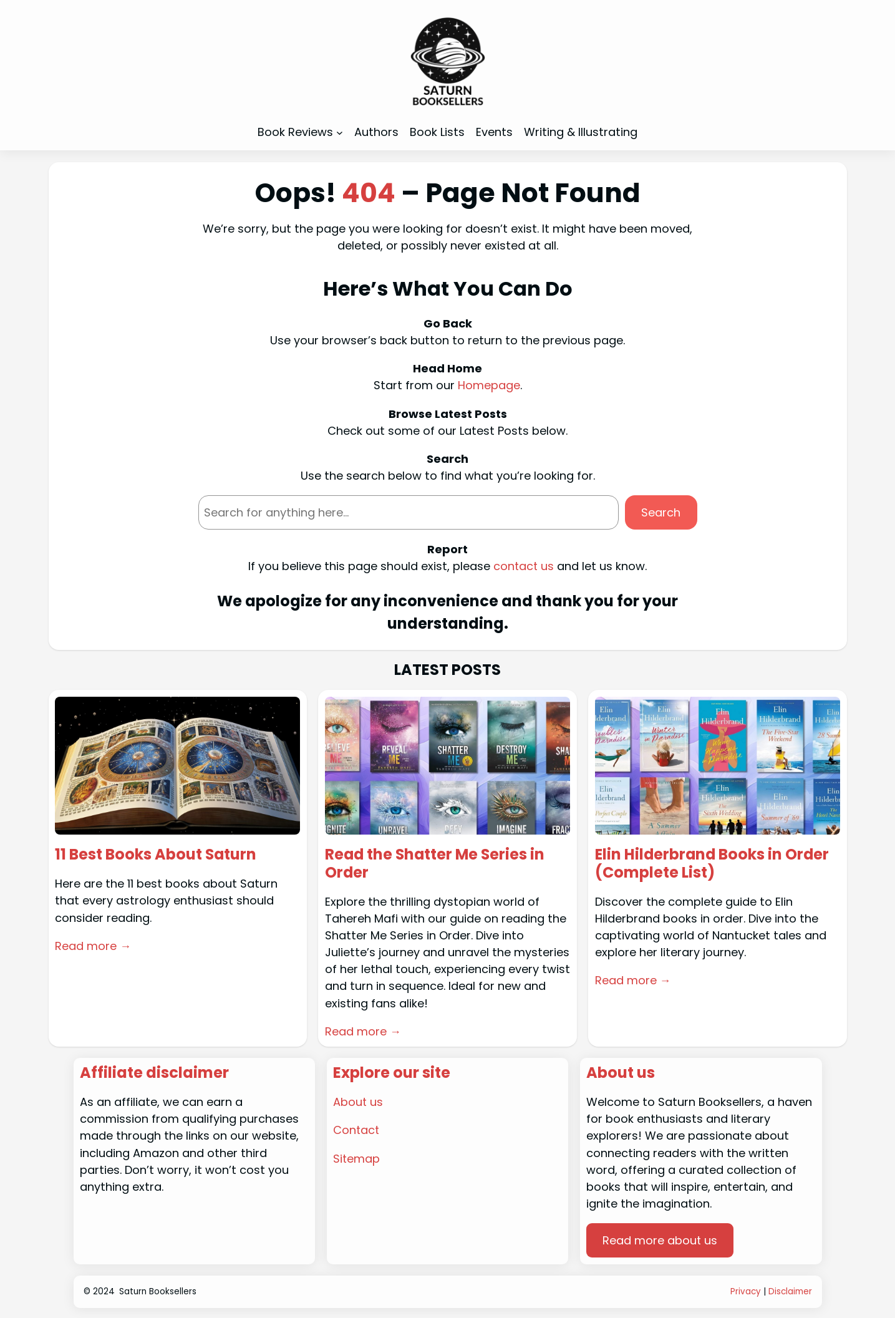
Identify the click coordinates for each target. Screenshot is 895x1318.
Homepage (489, 385)
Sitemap (356, 1158)
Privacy (745, 1291)
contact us (523, 566)
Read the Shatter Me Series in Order (436, 864)
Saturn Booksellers (157, 1291)
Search (660, 512)
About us (358, 1102)
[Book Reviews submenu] (339, 132)
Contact (356, 1130)
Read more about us (660, 1240)
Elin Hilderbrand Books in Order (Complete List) (713, 864)
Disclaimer (790, 1291)
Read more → (93, 946)
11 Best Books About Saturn (156, 855)
